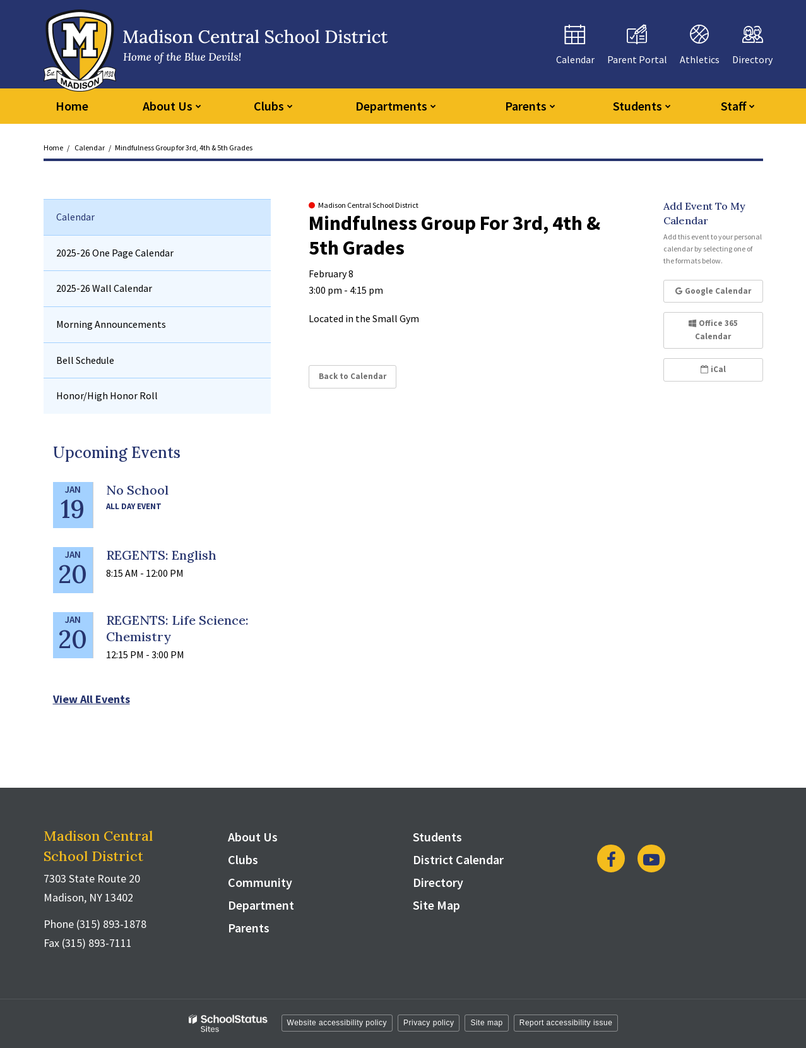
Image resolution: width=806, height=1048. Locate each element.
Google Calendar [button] (713, 291)
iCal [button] (713, 369)
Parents (249, 928)
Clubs (243, 859)
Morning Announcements (111, 324)
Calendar (89, 147)
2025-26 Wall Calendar (104, 288)
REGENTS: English (161, 555)
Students (437, 837)
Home (53, 147)
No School (137, 490)
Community (260, 882)
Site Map (436, 905)
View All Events (91, 699)
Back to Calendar (352, 376)
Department (261, 905)
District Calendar (458, 859)
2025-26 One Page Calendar (115, 252)
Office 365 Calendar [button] (713, 330)
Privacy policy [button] (428, 1022)
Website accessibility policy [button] (337, 1022)
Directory (438, 882)
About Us (253, 837)
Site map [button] (486, 1022)
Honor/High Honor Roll (107, 395)
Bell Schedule (85, 360)
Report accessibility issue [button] (566, 1022)
